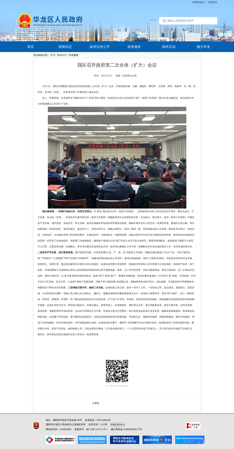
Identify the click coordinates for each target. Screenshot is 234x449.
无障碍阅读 (198, 2)
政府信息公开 (100, 47)
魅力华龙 (203, 47)
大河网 (103, 424)
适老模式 (212, 2)
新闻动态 (65, 47)
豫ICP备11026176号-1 (97, 429)
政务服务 (134, 47)
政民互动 (169, 47)
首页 (30, 47)
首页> (53, 55)
